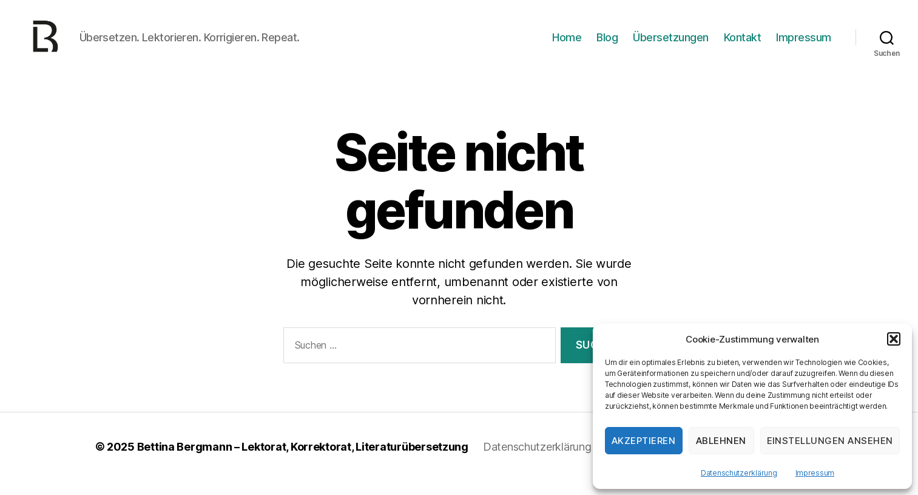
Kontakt (742, 44)
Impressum (815, 472)
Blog (607, 44)
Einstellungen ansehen (830, 440)
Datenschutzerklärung (739, 472)
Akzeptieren (644, 440)
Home (566, 44)
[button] (894, 339)
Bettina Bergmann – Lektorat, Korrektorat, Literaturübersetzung (302, 460)
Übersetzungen (671, 44)
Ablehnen (721, 440)
